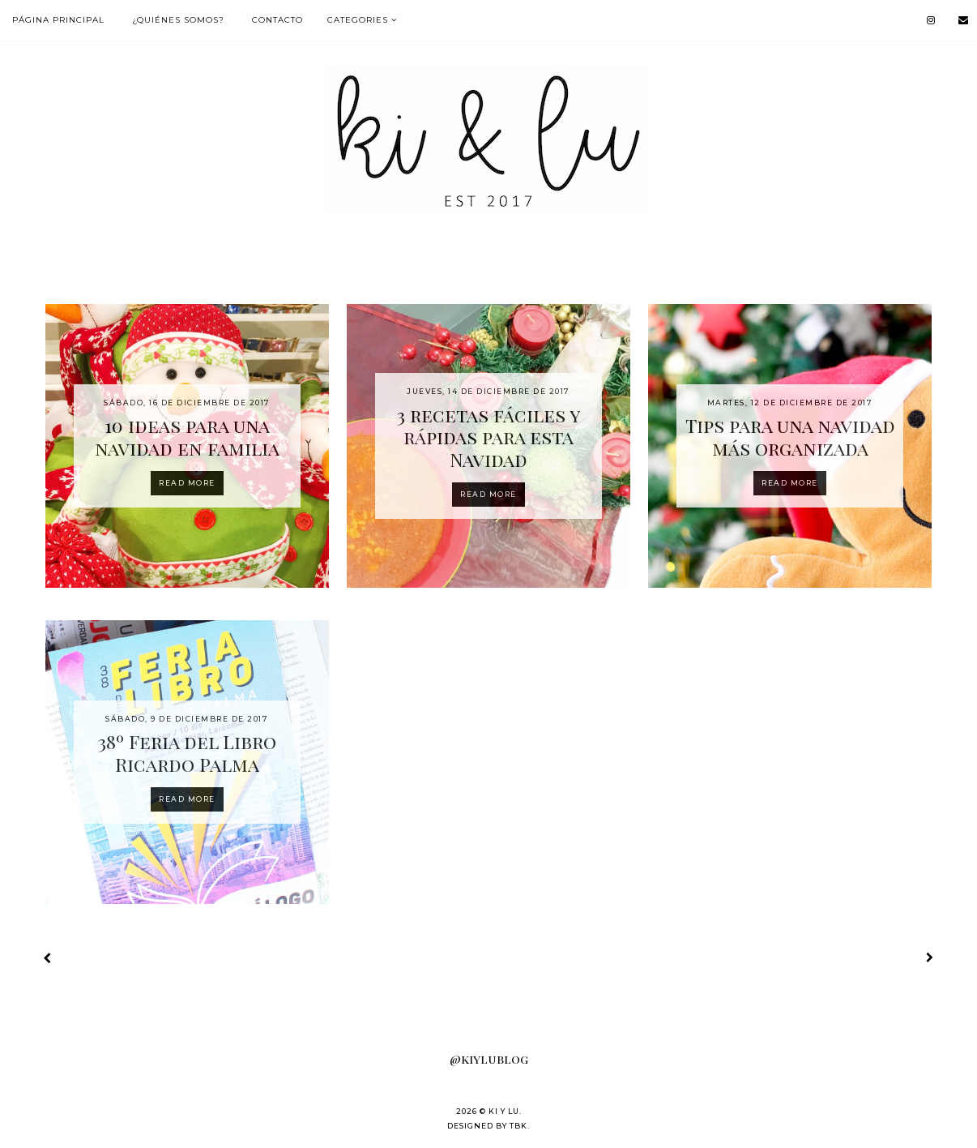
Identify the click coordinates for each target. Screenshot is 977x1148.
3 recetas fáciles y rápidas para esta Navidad (488, 437)
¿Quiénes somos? (178, 20)
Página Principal (58, 20)
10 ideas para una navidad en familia (187, 436)
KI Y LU (503, 1111)
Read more (187, 482)
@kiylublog (489, 1059)
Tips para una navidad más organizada (790, 436)
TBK (518, 1125)
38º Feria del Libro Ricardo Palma (187, 753)
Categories (357, 20)
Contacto (277, 20)
